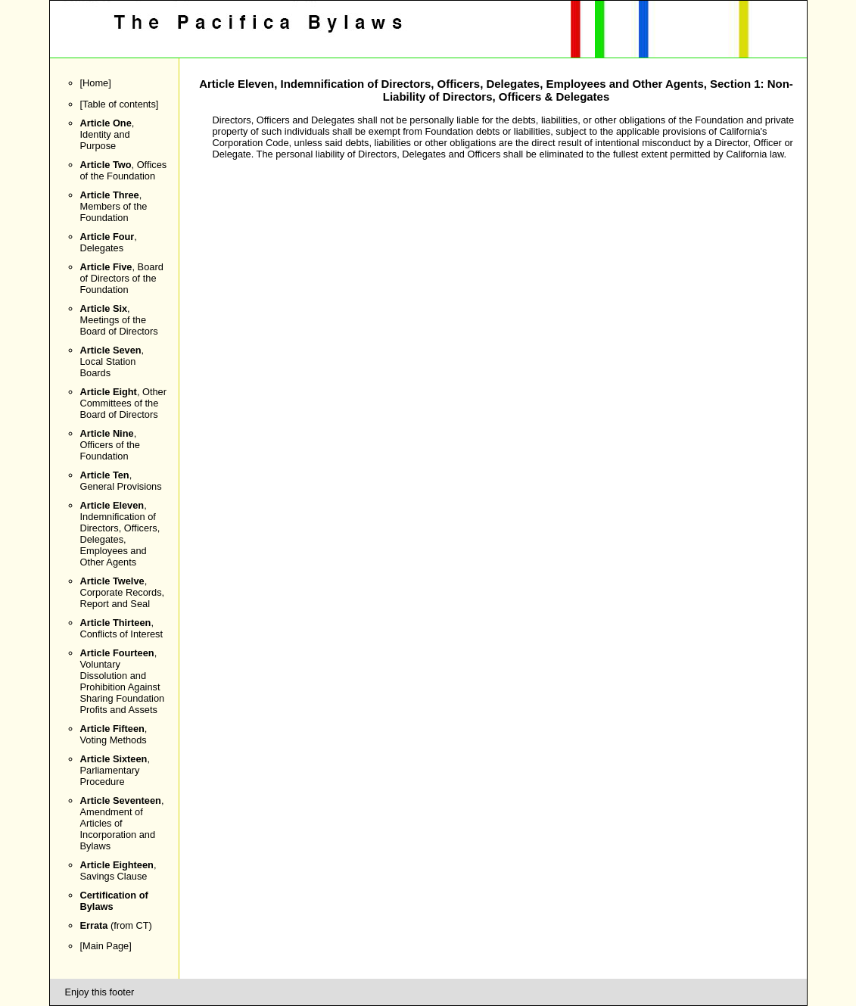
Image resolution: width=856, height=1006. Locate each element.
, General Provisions (121, 480)
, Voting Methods (114, 734)
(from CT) (116, 925)
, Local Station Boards (112, 361)
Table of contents (119, 104)
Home (95, 83)
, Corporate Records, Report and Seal (122, 592)
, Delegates (108, 242)
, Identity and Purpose (107, 134)
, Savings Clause (118, 870)
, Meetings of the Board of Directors (119, 320)
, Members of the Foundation (114, 206)
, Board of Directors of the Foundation (121, 278)
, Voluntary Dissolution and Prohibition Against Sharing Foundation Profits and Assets (122, 681)
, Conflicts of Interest (121, 628)
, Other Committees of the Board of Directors (123, 403)
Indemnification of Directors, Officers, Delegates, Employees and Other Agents (491, 83)
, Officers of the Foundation (110, 445)
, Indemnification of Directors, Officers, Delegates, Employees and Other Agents (120, 534)
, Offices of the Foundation (123, 170)
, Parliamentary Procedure (115, 770)
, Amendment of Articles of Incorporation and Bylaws (122, 823)
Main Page (105, 945)
